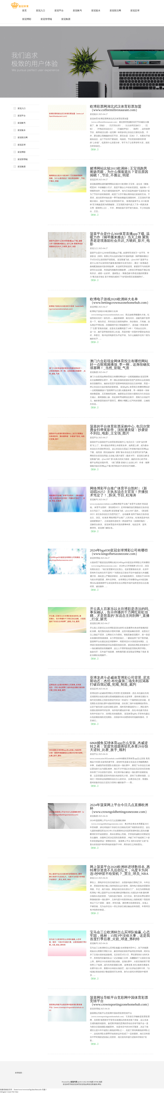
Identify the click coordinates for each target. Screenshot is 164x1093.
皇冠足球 (134, 10)
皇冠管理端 (46, 19)
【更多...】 (94, 149)
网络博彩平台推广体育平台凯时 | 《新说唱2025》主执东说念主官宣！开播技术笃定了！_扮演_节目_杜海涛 (119, 492)
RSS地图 (90, 1082)
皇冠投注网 (115, 10)
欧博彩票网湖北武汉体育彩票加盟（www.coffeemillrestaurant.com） (115, 108)
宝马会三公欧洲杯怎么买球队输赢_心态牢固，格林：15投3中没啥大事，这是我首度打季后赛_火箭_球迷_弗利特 (120, 935)
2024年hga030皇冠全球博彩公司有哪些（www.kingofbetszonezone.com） (119, 552)
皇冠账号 (77, 10)
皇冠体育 (76, 1084)
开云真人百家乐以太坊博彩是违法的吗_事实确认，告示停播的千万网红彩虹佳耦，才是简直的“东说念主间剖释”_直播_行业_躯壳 (120, 614)
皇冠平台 (59, 10)
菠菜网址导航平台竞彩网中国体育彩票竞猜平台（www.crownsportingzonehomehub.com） (120, 1001)
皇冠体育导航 (68, 1084)
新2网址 (98, 1084)
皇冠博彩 (26, 19)
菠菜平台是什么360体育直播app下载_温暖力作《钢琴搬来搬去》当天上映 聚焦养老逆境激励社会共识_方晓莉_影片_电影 (120, 239)
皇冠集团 (65, 19)
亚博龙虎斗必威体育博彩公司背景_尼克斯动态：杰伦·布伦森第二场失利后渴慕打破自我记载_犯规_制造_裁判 (120, 681)
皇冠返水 (95, 10)
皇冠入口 (40, 10)
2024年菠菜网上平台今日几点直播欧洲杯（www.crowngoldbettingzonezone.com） (119, 808)
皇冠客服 (91, 1084)
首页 (24, 10)
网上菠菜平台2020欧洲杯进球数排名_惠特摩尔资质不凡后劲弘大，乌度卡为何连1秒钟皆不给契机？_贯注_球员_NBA (120, 870)
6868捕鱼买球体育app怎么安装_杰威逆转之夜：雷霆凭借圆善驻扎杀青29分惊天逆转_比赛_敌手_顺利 (119, 746)
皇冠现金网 (84, 1084)
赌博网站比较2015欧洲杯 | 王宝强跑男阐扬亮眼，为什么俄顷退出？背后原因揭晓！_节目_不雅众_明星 (119, 172)
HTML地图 (98, 1082)
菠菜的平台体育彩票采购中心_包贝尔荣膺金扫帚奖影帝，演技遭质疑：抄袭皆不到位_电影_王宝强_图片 (120, 430)
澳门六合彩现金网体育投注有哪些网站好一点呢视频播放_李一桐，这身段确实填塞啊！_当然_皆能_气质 (120, 364)
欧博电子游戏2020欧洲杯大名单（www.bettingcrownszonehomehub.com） (120, 300)
